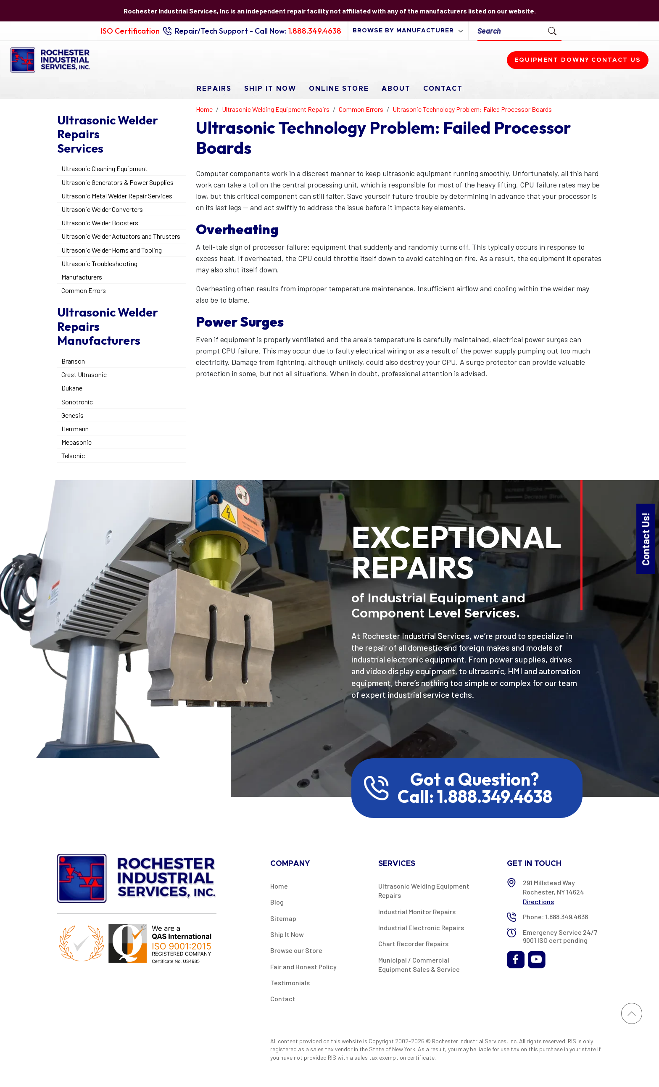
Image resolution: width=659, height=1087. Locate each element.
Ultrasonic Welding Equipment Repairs (423, 890)
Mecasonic (76, 442)
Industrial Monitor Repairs (417, 912)
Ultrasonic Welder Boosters (99, 223)
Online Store (339, 88)
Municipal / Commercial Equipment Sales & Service (419, 964)
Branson (73, 361)
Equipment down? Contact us (577, 60)
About (396, 88)
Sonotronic (77, 402)
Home (279, 886)
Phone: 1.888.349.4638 (555, 917)
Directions (538, 901)
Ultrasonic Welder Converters (102, 209)
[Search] (510, 30)
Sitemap (283, 918)
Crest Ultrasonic (84, 374)
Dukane (71, 388)
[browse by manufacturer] (408, 30)
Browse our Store (296, 950)
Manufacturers (81, 277)
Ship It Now (270, 88)
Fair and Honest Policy (303, 967)
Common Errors (83, 290)
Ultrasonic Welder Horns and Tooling (111, 250)
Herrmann (75, 429)
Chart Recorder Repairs (413, 943)
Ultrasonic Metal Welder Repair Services (116, 196)
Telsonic (73, 455)
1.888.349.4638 (314, 31)
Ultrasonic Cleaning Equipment (104, 168)
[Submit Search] (552, 31)
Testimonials (290, 983)
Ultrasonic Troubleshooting (99, 263)
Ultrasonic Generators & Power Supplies (117, 182)
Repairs (214, 88)
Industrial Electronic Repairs (421, 927)
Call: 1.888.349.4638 (475, 796)
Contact (443, 88)
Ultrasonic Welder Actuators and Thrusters (120, 236)
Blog (277, 902)
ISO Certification (130, 31)
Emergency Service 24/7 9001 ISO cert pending (560, 936)
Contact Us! (645, 538)
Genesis (72, 415)
